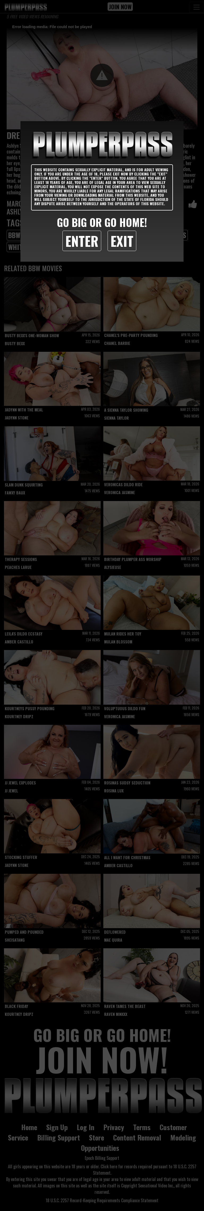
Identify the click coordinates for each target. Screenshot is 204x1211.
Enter (81, 241)
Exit (121, 241)
